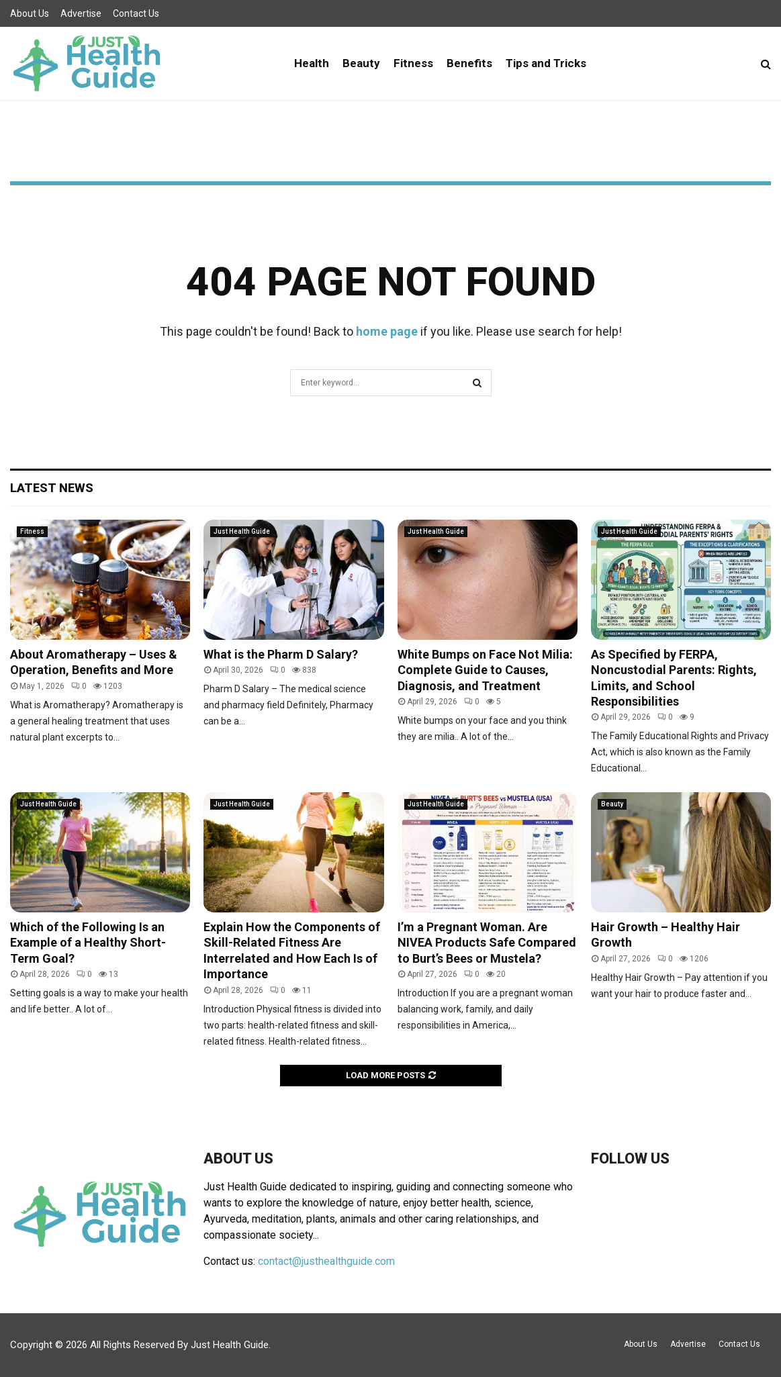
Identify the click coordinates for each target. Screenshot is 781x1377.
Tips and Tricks (546, 63)
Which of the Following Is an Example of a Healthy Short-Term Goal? (88, 942)
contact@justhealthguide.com (326, 1261)
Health (311, 63)
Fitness (413, 63)
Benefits (469, 63)
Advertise (80, 13)
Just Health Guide (242, 531)
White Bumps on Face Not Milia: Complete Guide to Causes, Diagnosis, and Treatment (485, 670)
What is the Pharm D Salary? (280, 654)
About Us (29, 13)
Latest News (51, 488)
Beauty (361, 63)
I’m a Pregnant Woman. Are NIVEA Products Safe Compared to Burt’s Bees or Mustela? (487, 942)
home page (387, 331)
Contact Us (136, 13)
